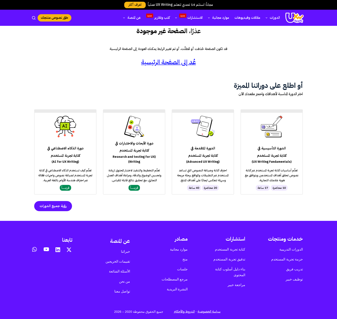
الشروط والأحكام (184, 311)
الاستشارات (188, 17)
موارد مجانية (217, 17)
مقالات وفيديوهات (247, 17)
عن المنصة (131, 17)
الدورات (272, 17)
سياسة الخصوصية (209, 311)
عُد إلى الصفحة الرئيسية (169, 62)
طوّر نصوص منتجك (54, 17)
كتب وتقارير (158, 17)
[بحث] (33, 18)
